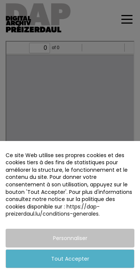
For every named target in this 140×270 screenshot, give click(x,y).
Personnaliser (70, 238)
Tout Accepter (70, 258)
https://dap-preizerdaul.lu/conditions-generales (53, 210)
